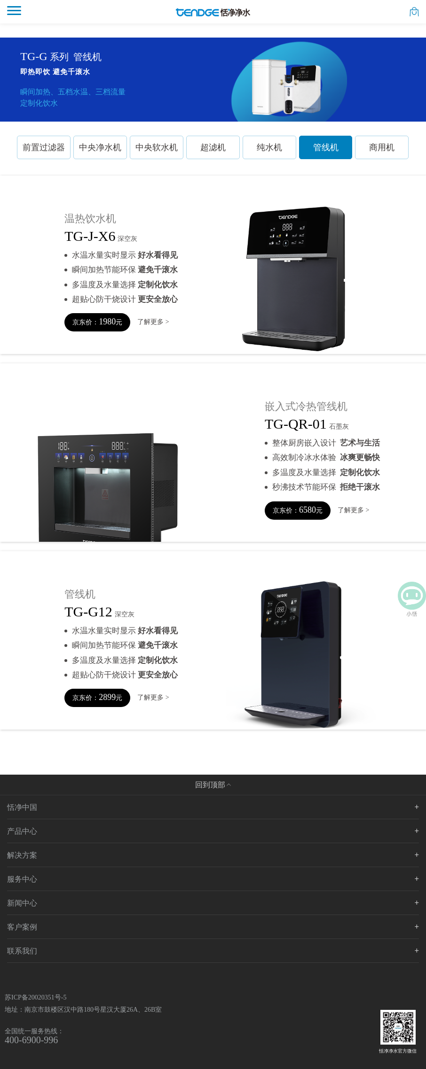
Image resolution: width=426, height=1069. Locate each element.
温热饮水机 (90, 218)
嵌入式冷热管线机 (306, 406)
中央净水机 (100, 147)
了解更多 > (153, 321)
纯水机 (269, 147)
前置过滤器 (44, 147)
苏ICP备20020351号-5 (35, 997)
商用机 (381, 147)
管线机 (326, 147)
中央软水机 (156, 147)
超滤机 (213, 147)
